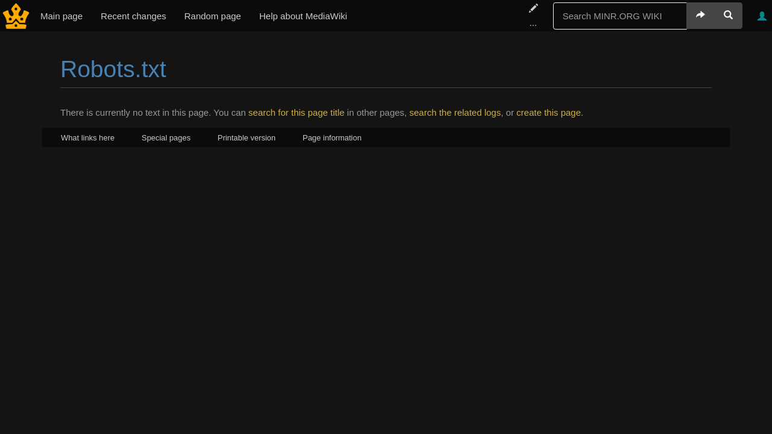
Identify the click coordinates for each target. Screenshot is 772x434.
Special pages (166, 137)
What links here (88, 137)
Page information (332, 137)
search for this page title (296, 112)
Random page (212, 16)
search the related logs (455, 112)
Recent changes (133, 16)
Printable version (247, 137)
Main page (61, 16)
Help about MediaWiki (303, 16)
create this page (548, 112)
